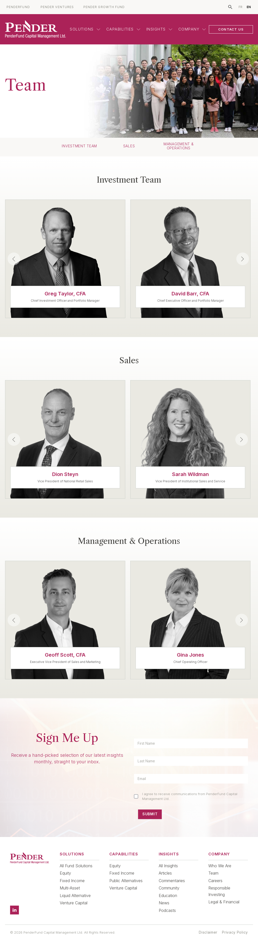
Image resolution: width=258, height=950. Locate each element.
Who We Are (219, 865)
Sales (129, 146)
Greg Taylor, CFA (65, 294)
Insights (159, 29)
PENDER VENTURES (57, 7)
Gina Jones (190, 655)
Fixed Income (72, 880)
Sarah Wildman (190, 474)
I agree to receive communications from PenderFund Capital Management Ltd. (189, 796)
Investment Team (79, 146)
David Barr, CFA (190, 294)
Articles (165, 873)
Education (168, 895)
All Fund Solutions (76, 865)
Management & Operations (179, 146)
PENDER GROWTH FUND (104, 7)
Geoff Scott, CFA (65, 655)
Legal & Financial (223, 901)
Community (169, 887)
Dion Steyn (65, 474)
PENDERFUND (18, 7)
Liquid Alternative (75, 895)
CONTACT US (231, 29)
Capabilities (123, 29)
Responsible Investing (219, 891)
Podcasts (167, 910)
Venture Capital (73, 902)
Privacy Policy (235, 932)
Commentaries (172, 880)
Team (213, 873)
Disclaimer (208, 932)
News (164, 902)
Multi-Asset (70, 887)
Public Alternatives (126, 880)
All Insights (168, 865)
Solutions (85, 29)
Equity (65, 873)
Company (192, 29)
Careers (215, 880)
